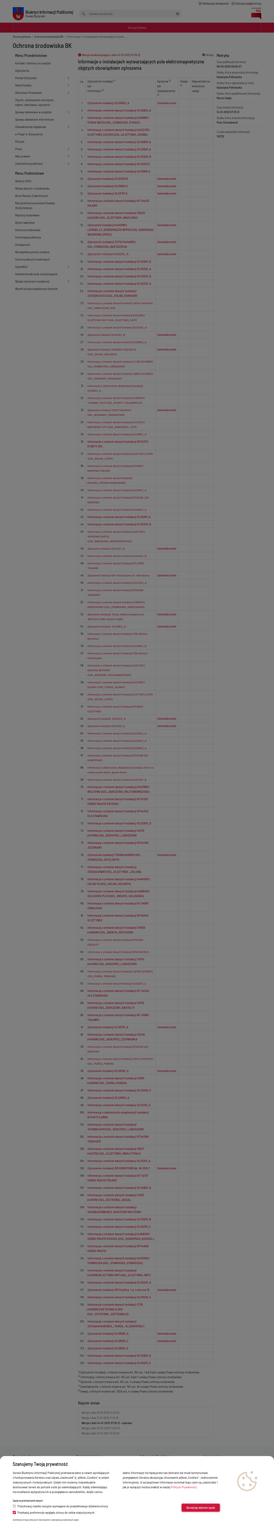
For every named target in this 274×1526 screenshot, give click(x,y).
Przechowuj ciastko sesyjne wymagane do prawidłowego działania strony (60, 1506)
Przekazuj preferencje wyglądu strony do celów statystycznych (54, 1512)
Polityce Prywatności (184, 1487)
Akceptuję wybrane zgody (200, 1507)
